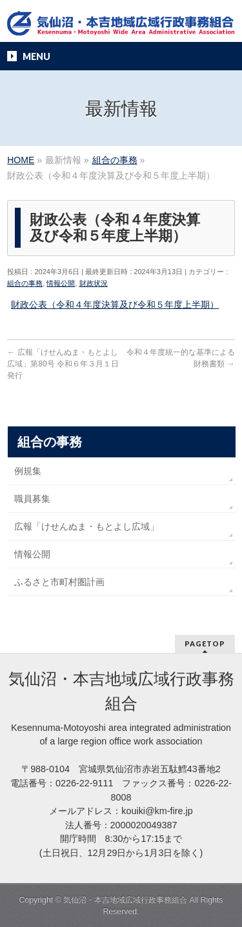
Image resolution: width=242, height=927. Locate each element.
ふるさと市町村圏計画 (59, 582)
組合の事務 (25, 283)
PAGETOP (205, 643)
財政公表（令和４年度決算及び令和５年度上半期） (115, 304)
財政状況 (93, 283)
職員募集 (32, 498)
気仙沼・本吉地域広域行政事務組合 (125, 899)
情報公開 (60, 283)
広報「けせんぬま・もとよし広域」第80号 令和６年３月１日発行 (63, 364)
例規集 (27, 471)
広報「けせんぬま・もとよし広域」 (86, 526)
